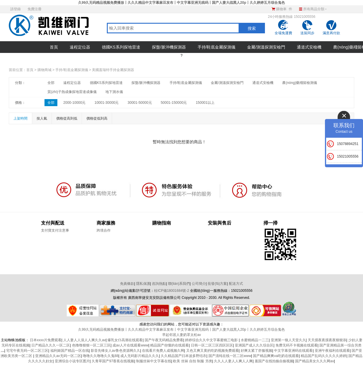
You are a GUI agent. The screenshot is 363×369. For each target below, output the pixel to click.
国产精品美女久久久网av (314, 361)
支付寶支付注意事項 (55, 230)
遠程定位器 (80, 47)
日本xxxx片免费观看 (45, 340)
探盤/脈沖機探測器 (169, 47)
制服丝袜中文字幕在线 (153, 361)
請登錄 (15, 9)
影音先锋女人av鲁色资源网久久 (115, 351)
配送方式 (236, 284)
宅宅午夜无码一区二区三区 (27, 351)
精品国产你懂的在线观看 (169, 345)
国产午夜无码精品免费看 (164, 340)
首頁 (54, 47)
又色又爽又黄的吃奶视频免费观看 (212, 351)
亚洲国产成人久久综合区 (254, 345)
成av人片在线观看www (130, 345)
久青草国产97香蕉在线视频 (113, 361)
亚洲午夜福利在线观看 (332, 351)
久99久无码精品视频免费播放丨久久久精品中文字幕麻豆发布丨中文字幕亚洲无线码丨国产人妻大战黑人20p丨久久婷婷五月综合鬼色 (181, 3)
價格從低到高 (96, 118)
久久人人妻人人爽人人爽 (233, 361)
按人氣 (42, 118)
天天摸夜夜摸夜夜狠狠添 (327, 340)
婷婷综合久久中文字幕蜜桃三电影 (212, 340)
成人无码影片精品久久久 (139, 356)
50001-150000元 (174, 103)
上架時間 (20, 118)
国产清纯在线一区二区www (229, 356)
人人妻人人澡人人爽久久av (84, 340)
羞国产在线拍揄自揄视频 (274, 361)
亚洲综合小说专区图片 (72, 361)
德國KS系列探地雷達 (121, 47)
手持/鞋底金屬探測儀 (217, 47)
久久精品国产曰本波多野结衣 (183, 356)
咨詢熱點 (159, 284)
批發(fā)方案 (217, 284)
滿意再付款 (331, 33)
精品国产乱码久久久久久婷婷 (323, 356)
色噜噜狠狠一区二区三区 (91, 345)
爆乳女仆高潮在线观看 (125, 340)
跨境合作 (104, 230)
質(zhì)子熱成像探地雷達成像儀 (72, 92)
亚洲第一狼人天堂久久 (288, 340)
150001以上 (205, 103)
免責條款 (127, 284)
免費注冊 (35, 9)
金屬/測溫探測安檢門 (266, 47)
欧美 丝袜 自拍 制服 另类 (192, 361)
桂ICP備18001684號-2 (171, 291)
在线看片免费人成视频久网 (163, 351)
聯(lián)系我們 (179, 284)
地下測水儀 (114, 92)
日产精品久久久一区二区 (50, 345)
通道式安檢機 (309, 47)
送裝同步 (307, 33)
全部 (50, 83)
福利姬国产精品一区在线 (69, 351)
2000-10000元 (74, 103)
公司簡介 (199, 284)
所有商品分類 (312, 8)
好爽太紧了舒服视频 (256, 351)
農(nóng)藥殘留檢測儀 (299, 83)
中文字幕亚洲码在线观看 (293, 351)
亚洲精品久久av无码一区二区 (58, 356)
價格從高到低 (66, 118)
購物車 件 (284, 9)
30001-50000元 (140, 103)
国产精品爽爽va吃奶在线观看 (276, 356)
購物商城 (44, 70)
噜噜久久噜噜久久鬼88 (100, 356)
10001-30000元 (107, 103)
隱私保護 (143, 284)
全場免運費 (283, 33)
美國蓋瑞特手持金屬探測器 (113, 70)
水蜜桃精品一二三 (255, 340)
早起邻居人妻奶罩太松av (181, 335)
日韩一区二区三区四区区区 (212, 345)
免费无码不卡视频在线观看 (296, 345)
